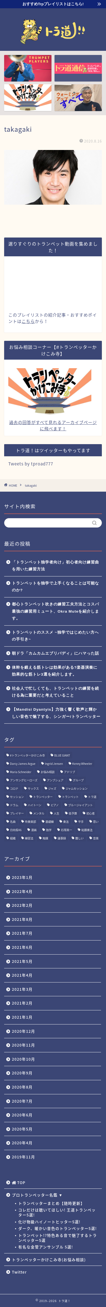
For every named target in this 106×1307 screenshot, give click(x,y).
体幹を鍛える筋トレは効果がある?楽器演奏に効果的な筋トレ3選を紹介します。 (54, 671)
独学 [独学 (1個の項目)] (48, 830)
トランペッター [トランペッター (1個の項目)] (43, 797)
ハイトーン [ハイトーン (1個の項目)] (34, 805)
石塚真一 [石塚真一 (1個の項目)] (66, 830)
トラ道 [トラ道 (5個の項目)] (92, 797)
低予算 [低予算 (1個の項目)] (73, 813)
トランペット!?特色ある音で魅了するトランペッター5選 (57, 1237)
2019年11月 (23, 1157)
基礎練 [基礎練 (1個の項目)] (49, 821)
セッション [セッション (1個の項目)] (17, 797)
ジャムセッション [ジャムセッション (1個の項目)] (76, 788)
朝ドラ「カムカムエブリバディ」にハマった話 (55, 653)
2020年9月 (22, 1073)
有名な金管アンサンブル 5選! (45, 1247)
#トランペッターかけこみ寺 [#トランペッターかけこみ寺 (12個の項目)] (27, 755)
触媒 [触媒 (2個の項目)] (45, 838)
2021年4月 (22, 975)
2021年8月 (22, 919)
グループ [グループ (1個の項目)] (78, 780)
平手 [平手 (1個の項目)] (81, 821)
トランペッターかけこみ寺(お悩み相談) (49, 1259)
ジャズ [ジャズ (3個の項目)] (52, 788)
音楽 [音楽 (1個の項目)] (96, 838)
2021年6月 (22, 947)
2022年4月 (22, 891)
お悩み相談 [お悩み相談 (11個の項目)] (48, 772)
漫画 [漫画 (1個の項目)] (34, 830)
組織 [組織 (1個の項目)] (12, 838)
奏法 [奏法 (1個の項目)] (66, 821)
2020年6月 (22, 1115)
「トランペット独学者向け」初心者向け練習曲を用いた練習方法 (55, 565)
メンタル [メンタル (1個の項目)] (38, 813)
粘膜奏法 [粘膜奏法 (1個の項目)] (86, 830)
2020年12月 (23, 1031)
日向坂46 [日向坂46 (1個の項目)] (16, 830)
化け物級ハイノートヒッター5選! (49, 1221)
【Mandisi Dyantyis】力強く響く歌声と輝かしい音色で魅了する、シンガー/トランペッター (56, 713)
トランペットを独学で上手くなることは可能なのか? (55, 586)
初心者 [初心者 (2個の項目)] (90, 813)
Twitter (19, 1272)
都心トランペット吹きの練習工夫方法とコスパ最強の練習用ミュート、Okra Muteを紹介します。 (55, 611)
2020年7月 (22, 1101)
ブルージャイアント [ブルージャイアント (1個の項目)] (80, 805)
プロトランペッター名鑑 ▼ (37, 1195)
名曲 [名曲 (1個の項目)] (12, 821)
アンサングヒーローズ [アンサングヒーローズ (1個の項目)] (23, 780)
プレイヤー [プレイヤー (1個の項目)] (17, 813)
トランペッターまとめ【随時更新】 (51, 1203)
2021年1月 (22, 1017)
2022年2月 (22, 905)
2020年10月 (23, 1059)
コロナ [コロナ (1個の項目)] (14, 788)
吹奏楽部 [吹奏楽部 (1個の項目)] (30, 821)
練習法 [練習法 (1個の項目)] (29, 838)
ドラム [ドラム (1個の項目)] (14, 805)
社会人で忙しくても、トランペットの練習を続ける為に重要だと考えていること (55, 692)
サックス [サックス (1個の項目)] (33, 788)
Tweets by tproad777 (30, 463)
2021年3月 (22, 989)
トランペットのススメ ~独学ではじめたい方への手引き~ (55, 636)
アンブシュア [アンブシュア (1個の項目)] (55, 780)
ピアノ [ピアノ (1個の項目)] (55, 805)
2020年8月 (22, 1087)
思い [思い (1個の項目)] (96, 821)
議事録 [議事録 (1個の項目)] (62, 838)
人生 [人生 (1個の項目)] (56, 813)
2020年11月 (23, 1045)
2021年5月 (22, 961)
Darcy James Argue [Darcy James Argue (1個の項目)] (22, 763)
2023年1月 (22, 877)
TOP (18, 1182)
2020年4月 (22, 1142)
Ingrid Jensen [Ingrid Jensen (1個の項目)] (54, 763)
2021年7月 (22, 933)
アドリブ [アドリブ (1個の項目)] (69, 772)
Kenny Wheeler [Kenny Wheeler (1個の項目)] (82, 763)
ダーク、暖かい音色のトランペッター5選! (57, 1228)
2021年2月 (22, 1003)
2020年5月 (22, 1129)
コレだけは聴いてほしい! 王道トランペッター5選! (57, 1212)
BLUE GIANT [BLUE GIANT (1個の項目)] (62, 755)
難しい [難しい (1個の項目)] (79, 838)
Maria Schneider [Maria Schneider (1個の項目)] (20, 772)
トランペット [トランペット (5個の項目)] (70, 797)
